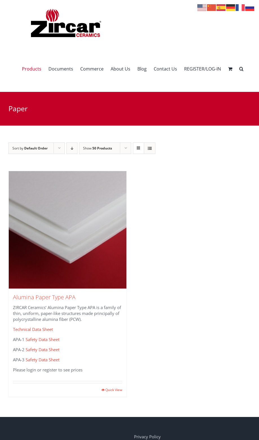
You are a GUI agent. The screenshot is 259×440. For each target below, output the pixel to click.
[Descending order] (71, 148)
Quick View (113, 389)
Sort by (30, 148)
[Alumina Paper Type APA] (67, 230)
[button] (241, 69)
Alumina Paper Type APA (44, 297)
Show (97, 148)
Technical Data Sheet (33, 329)
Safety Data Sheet (42, 339)
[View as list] (149, 148)
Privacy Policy (147, 436)
